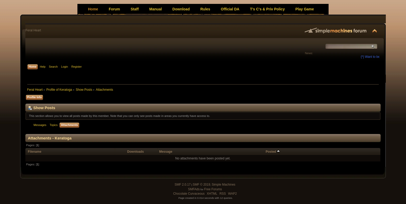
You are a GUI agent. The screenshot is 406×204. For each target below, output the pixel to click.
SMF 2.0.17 (183, 184)
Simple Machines (223, 184)
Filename (34, 151)
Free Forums (213, 189)
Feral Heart (33, 30)
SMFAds (194, 189)
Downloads (135, 151)
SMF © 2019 (201, 184)
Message (165, 151)
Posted (273, 151)
